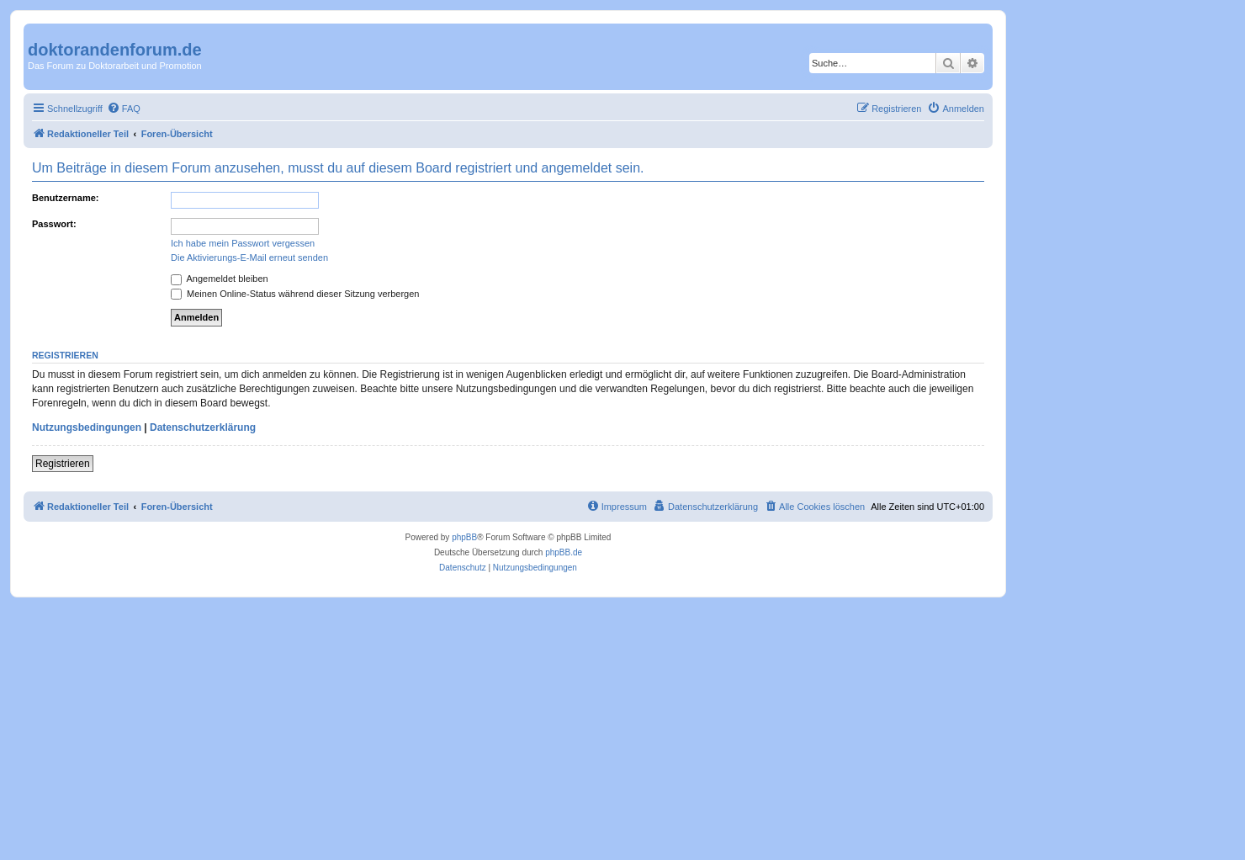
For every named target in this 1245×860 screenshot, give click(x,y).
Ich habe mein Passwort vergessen (243, 243)
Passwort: (54, 224)
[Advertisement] (504, 723)
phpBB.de (563, 552)
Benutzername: (65, 198)
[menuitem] (123, 108)
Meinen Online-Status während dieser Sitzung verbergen (295, 294)
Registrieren (62, 464)
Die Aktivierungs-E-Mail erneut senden (249, 257)
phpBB (464, 537)
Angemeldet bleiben (219, 278)
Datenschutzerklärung (203, 427)
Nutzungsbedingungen (86, 427)
